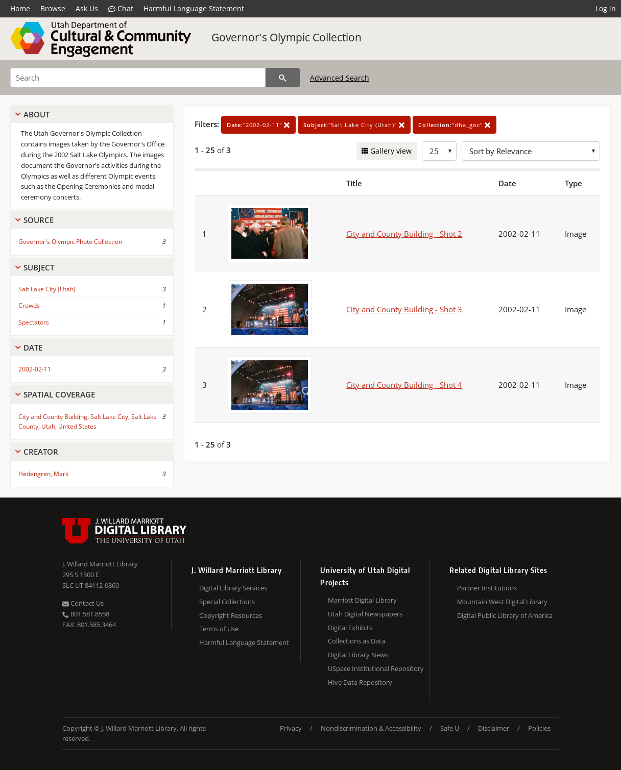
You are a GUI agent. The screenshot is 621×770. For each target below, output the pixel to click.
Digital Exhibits (350, 627)
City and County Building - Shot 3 (404, 309)
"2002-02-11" (258, 125)
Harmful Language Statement (194, 8)
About (36, 114)
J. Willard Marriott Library (100, 563)
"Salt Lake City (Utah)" (354, 125)
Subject (38, 267)
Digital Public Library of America (505, 615)
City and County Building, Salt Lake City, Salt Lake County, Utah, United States (87, 421)
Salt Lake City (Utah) (47, 289)
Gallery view (390, 151)
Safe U (449, 728)
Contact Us (83, 603)
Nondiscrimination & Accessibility (371, 728)
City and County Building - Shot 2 (404, 234)
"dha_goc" (454, 125)
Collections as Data (356, 640)
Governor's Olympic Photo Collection (70, 241)
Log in (605, 8)
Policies (539, 728)
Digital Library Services (233, 587)
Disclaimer (493, 728)
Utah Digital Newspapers (365, 613)
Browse (52, 8)
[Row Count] (439, 151)
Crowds (29, 305)
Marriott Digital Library (362, 600)
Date (32, 347)
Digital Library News (358, 654)
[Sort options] (531, 151)
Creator (40, 451)
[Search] (138, 77)
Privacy (291, 728)
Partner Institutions (487, 587)
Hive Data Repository (360, 682)
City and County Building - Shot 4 (404, 385)
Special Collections (227, 601)
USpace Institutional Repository (376, 668)
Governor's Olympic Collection (286, 37)
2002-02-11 (34, 369)
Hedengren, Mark (43, 473)
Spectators (33, 322)
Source (38, 220)
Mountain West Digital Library (502, 601)
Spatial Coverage (59, 394)
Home (20, 8)
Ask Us (87, 8)
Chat (120, 9)
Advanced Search (339, 78)
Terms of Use (218, 628)
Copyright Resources (230, 615)
